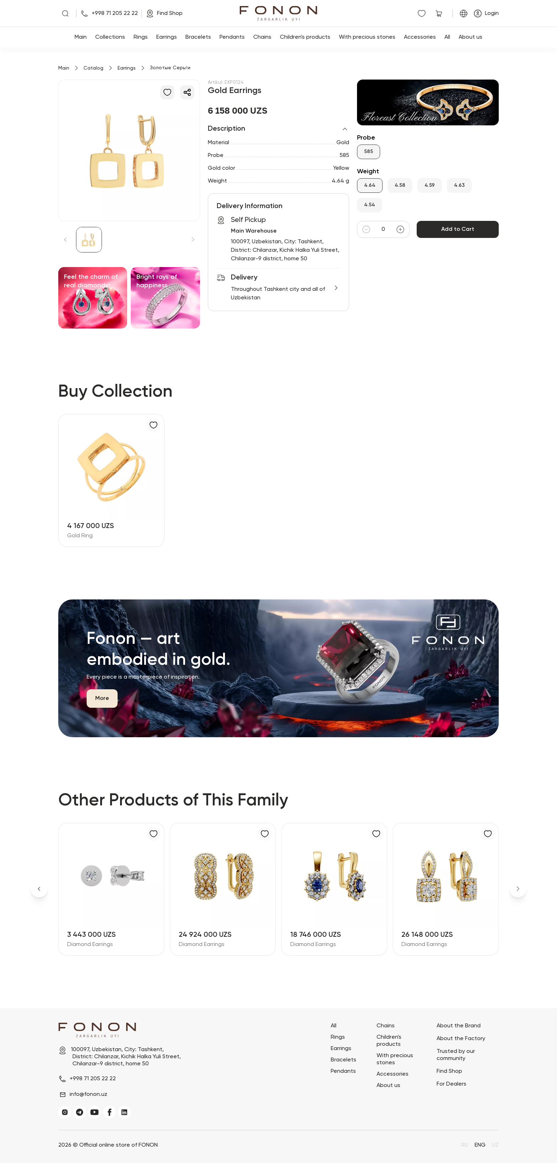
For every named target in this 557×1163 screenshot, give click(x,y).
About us (470, 37)
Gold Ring (80, 536)
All (447, 37)
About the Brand (459, 1026)
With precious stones (367, 37)
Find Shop (449, 1071)
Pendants (232, 37)
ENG (480, 1145)
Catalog (93, 68)
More (102, 698)
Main (81, 37)
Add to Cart (458, 229)
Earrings (166, 37)
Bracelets (198, 37)
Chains (262, 37)
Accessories (420, 37)
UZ (495, 1145)
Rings (141, 37)
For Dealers (451, 1084)
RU (464, 1145)
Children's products (305, 37)
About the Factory (461, 1039)
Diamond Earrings (90, 944)
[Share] (187, 92)
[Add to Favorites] (167, 92)
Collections (110, 37)
